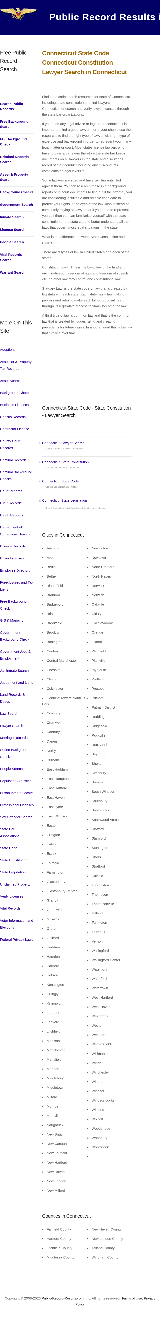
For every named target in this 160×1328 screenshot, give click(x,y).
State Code (8, 848)
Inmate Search (12, 217)
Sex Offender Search (16, 817)
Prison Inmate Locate (16, 793)
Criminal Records (13, 460)
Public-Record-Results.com (63, 1298)
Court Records (11, 491)
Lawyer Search (11, 726)
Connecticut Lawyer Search (63, 443)
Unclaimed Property (15, 884)
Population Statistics (15, 781)
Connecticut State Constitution (65, 462)
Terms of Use (131, 1298)
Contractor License (14, 429)
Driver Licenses (12, 558)
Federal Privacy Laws (16, 939)
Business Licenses (14, 405)
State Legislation (13, 872)
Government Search (16, 204)
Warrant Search (13, 272)
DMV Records (11, 503)
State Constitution (13, 860)
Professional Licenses (17, 805)
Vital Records (10, 908)
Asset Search (10, 381)
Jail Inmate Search (14, 670)
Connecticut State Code (60, 481)
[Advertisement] (17, 301)
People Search (12, 242)
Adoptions (8, 349)
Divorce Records (13, 546)
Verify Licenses (11, 896)
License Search (13, 229)
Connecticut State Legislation (64, 500)
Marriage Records (14, 738)
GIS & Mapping (12, 620)
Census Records (13, 417)
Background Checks (17, 192)
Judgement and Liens (16, 682)
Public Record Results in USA (99, 16)
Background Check (14, 393)
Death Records (11, 515)
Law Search (9, 713)
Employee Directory (15, 570)
